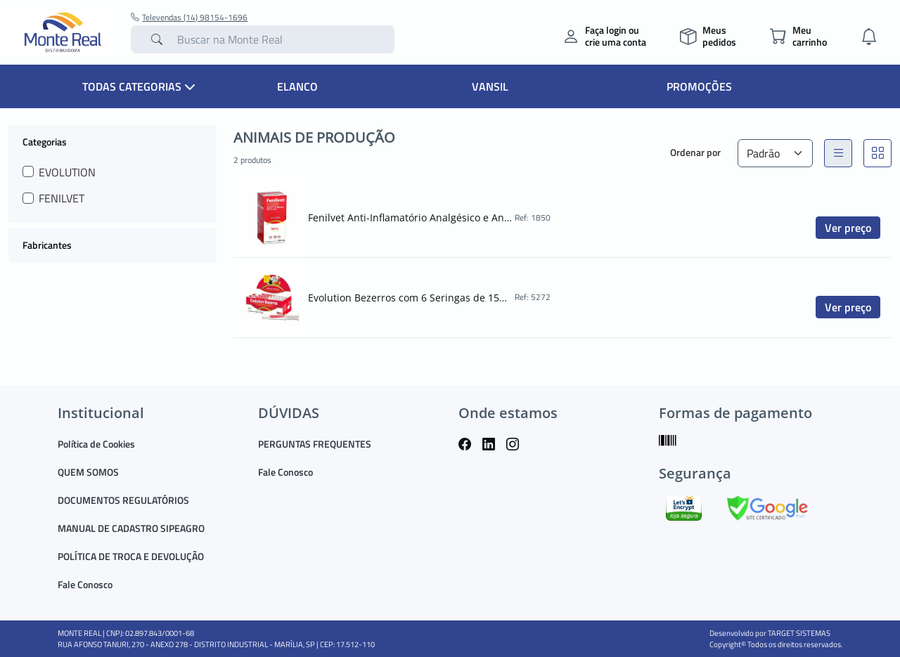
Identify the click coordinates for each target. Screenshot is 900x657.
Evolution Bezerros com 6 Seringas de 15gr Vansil (410, 297)
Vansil (490, 86)
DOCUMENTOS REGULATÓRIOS (123, 500)
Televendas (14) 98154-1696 (189, 17)
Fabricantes (47, 245)
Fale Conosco (85, 584)
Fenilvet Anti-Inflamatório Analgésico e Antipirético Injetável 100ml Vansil (410, 217)
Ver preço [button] (848, 227)
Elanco (297, 86)
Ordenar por (695, 152)
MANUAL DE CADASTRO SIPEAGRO (131, 528)
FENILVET (61, 198)
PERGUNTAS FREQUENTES (314, 443)
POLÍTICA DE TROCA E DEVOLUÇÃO (131, 556)
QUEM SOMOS (88, 471)
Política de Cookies (96, 443)
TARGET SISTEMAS (799, 633)
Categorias (44, 141)
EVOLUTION (67, 172)
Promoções (699, 86)
